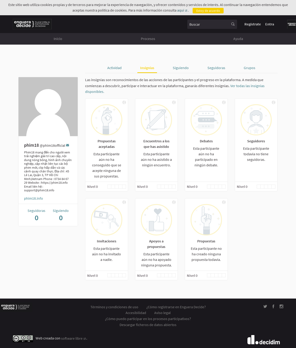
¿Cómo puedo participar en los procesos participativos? (148, 318)
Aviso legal (162, 312)
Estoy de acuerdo (208, 11)
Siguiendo (181, 67)
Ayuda (238, 38)
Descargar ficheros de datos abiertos (148, 324)
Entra (269, 24)
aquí (182, 10)
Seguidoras (216, 67)
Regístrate (252, 24)
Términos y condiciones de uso (114, 307)
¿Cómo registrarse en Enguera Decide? (176, 307)
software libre (73, 338)
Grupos (249, 67)
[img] (124, 102)
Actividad (114, 67)
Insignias (147, 67)
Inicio (58, 38)
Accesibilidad (136, 312)
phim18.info (33, 198)
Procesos (148, 38)
